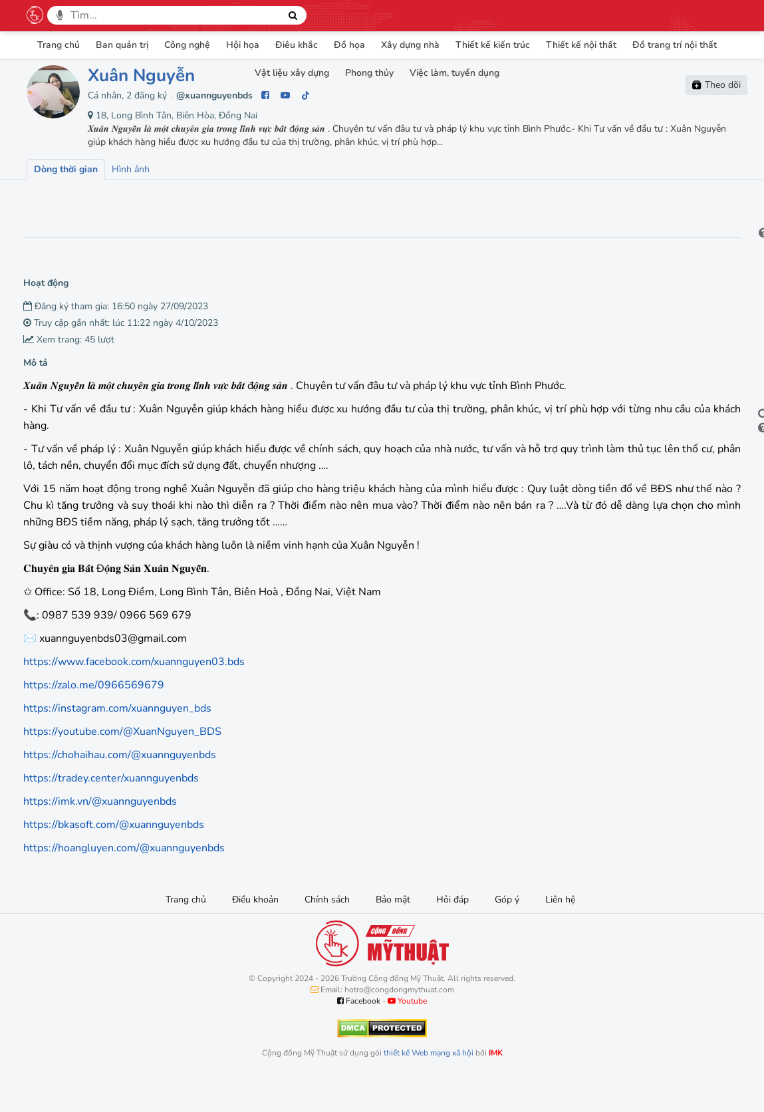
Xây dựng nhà (410, 45)
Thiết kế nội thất (581, 45)
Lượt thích (125, 198)
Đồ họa (349, 45)
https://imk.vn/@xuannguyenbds (100, 834)
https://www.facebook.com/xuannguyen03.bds (134, 695)
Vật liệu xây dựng (292, 73)
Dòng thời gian (66, 169)
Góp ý (507, 932)
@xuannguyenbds (214, 95)
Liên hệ (560, 932)
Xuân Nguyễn (141, 75)
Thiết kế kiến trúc (492, 45)
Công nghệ (187, 45)
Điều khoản (255, 932)
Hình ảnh (131, 169)
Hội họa (242, 45)
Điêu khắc (296, 45)
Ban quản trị (122, 45)
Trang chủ (58, 45)
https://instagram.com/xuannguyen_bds (117, 741)
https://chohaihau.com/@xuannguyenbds (119, 788)
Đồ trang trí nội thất (674, 45)
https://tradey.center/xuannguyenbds (111, 811)
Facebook (358, 1034)
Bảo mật (393, 932)
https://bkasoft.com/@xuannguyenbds (113, 858)
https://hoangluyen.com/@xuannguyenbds (124, 881)
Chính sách (327, 932)
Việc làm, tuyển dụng (454, 73)
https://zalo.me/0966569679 (93, 718)
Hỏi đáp (452, 932)
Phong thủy (369, 73)
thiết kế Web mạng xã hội (428, 1086)
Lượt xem (58, 198)
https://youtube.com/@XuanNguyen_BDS (122, 765)
